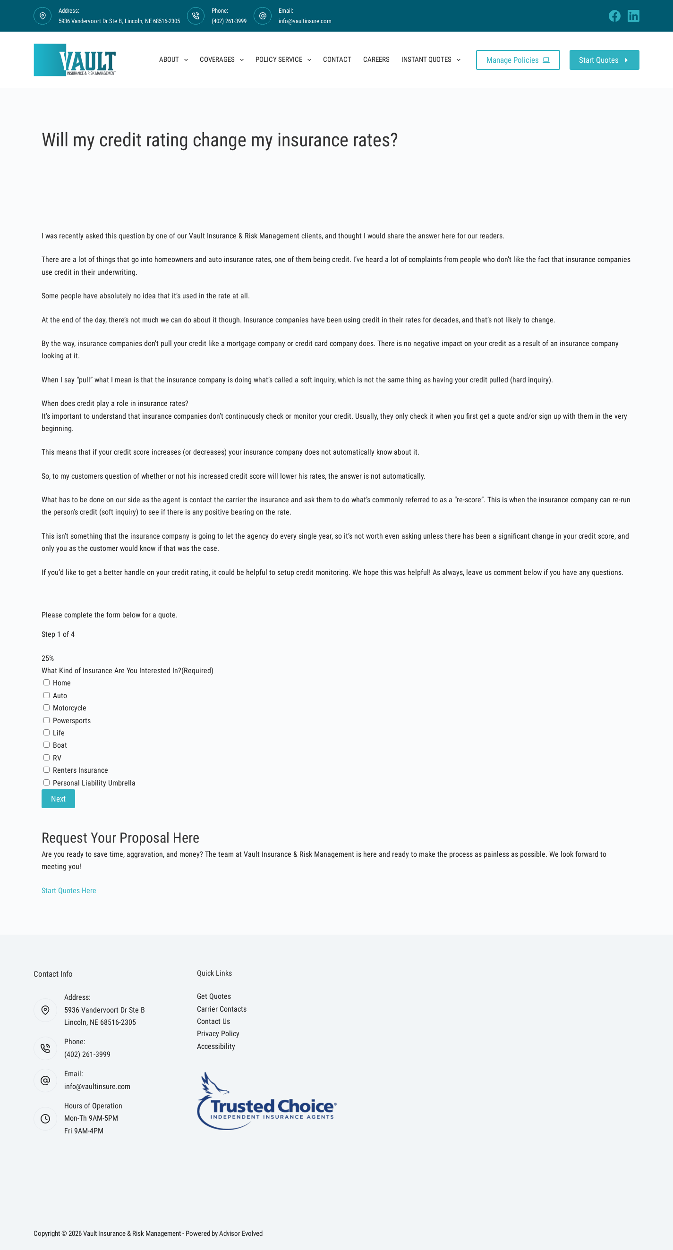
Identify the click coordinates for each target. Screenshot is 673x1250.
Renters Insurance (80, 770)
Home (62, 682)
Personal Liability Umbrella (94, 782)
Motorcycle (69, 707)
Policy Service (285, 60)
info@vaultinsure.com (305, 21)
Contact (337, 59)
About (175, 60)
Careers (376, 59)
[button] (69, 890)
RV (57, 757)
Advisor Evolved (241, 1233)
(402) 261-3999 (229, 21)
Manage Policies (518, 60)
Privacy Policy (218, 1033)
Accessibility (216, 1046)
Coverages (223, 60)
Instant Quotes (432, 60)
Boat (60, 745)
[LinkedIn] (633, 16)
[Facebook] (615, 16)
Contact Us (213, 1021)
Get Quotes (214, 996)
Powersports (72, 720)
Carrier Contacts (222, 1009)
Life (59, 732)
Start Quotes (604, 60)
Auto (60, 695)
